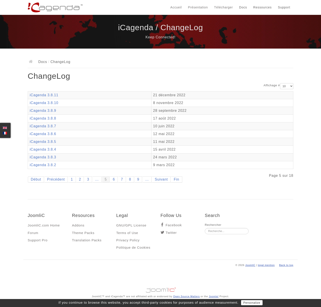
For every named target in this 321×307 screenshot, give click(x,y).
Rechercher (213, 224)
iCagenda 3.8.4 (43, 149)
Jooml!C (160, 289)
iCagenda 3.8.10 (44, 103)
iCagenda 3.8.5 (43, 142)
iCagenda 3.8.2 (43, 165)
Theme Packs (83, 233)
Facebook (174, 225)
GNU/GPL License (131, 225)
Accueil (176, 7)
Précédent (56, 179)
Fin (176, 179)
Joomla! (214, 296)
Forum (33, 233)
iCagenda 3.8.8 (43, 118)
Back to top (286, 265)
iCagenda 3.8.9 (43, 110)
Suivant (161, 179)
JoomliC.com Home (44, 225)
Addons (78, 225)
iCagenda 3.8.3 (43, 157)
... (97, 179)
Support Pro (38, 240)
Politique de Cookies (133, 247)
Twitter (171, 232)
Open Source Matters (186, 296)
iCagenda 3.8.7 (43, 126)
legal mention (266, 265)
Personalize (251, 302)
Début (36, 179)
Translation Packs (87, 240)
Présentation (198, 7)
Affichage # (272, 85)
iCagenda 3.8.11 (44, 95)
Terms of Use (127, 233)
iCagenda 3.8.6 (43, 134)
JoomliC (250, 265)
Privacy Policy (128, 240)
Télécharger (223, 7)
